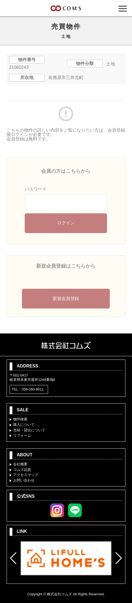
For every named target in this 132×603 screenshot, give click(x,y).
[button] (13, 558)
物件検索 (20, 419)
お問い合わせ (24, 480)
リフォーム (22, 435)
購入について (24, 425)
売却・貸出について (29, 430)
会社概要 (20, 464)
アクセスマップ (25, 475)
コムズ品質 (22, 470)
